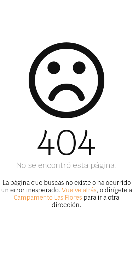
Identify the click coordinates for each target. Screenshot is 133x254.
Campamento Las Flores (48, 197)
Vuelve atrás (79, 190)
